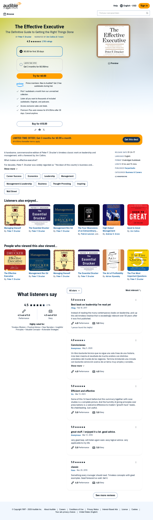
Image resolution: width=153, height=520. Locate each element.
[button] (35, 130)
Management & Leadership (19, 184)
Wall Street (12, 191)
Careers (62, 509)
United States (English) (88, 512)
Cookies (135, 509)
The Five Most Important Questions (137, 275)
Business (42, 184)
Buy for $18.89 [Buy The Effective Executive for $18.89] (39, 123)
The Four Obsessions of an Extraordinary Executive (88, 231)
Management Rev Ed (63, 228)
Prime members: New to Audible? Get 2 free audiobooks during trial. (43, 84)
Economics (33, 176)
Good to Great (133, 228)
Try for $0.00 (39, 76)
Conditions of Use (76, 509)
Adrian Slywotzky (113, 276)
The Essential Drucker (39, 228)
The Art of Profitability (113, 273)
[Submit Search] (147, 13)
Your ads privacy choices (65, 512)
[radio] (40, 51)
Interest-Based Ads (110, 509)
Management (67, 176)
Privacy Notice (93, 509)
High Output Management (109, 229)
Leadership (49, 176)
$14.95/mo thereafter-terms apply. (42, 140)
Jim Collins (134, 231)
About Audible (50, 509)
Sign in (144, 5)
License (125, 509)
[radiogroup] (40, 58)
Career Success (14, 176)
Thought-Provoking (62, 184)
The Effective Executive (10, 275)
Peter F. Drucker (13, 231)
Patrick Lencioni (87, 234)
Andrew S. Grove (113, 234)
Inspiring (81, 184)
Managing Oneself (12, 228)
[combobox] (123, 13)
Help (115, 5)
